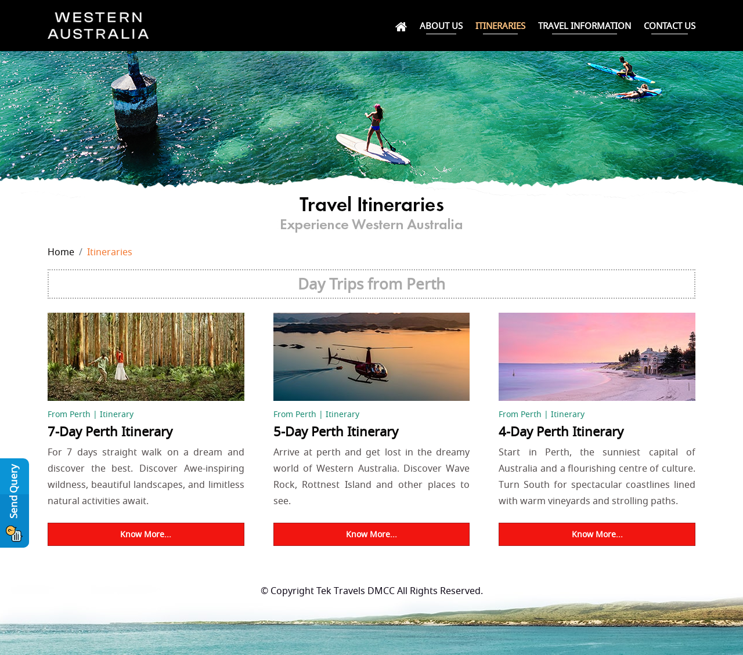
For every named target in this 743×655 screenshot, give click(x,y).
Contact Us (669, 25)
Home (61, 251)
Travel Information (584, 25)
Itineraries (500, 25)
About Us (441, 25)
